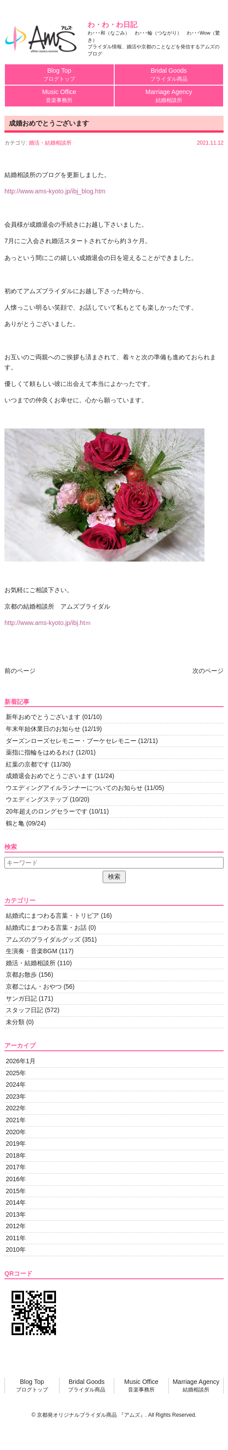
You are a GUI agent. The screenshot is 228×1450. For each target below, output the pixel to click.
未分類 (15, 1022)
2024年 (16, 1084)
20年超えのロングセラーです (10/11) (57, 811)
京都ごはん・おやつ (34, 986)
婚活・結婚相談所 (50, 143)
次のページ (208, 670)
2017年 (16, 1167)
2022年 (16, 1108)
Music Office (59, 96)
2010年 (16, 1249)
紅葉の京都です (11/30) (38, 764)
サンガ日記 (21, 998)
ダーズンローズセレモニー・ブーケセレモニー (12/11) (82, 740)
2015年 (16, 1191)
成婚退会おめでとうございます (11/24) (60, 775)
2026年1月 (21, 1061)
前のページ (20, 670)
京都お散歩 (21, 974)
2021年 (16, 1120)
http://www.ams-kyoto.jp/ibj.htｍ (47, 622)
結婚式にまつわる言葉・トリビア (52, 915)
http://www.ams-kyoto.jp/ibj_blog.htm (54, 191)
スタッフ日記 (24, 1010)
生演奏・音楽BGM (31, 951)
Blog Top (59, 75)
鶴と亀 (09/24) (26, 823)
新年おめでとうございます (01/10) (54, 716)
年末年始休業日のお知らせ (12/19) (54, 728)
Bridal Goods (169, 75)
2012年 (16, 1226)
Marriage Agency (169, 96)
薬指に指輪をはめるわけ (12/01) (51, 752)
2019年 (16, 1143)
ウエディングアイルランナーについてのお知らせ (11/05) (85, 787)
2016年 (16, 1179)
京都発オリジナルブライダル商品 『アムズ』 (91, 1415)
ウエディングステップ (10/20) (47, 799)
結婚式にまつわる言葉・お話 (46, 927)
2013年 (16, 1214)
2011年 (16, 1238)
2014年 (16, 1202)
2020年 (16, 1132)
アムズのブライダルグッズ (43, 939)
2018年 (16, 1155)
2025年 (16, 1073)
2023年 (16, 1096)
